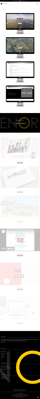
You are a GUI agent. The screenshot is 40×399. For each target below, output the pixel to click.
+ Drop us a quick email (20, 123)
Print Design (3, 354)
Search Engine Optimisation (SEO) (6, 367)
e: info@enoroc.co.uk (22, 396)
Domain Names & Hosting (5, 366)
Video (2, 358)
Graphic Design (3, 353)
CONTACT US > (3, 342)
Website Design (3, 351)
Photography (3, 356)
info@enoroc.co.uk (4, 378)
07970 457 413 (16, 0)
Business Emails (3, 369)
